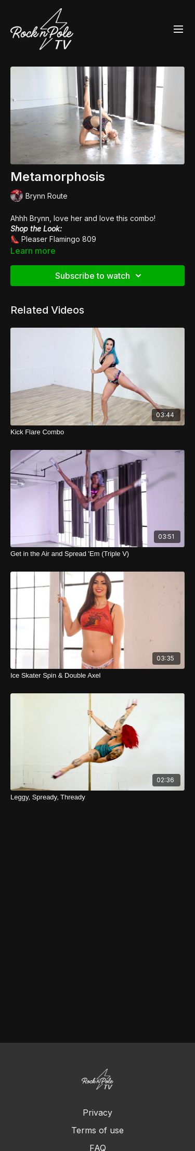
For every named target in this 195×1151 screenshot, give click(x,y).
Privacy (97, 1112)
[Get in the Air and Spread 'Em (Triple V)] (97, 554)
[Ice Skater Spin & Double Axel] (97, 675)
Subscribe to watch (100, 275)
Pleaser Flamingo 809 (58, 239)
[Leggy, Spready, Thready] (97, 797)
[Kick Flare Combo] (97, 432)
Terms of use (97, 1130)
